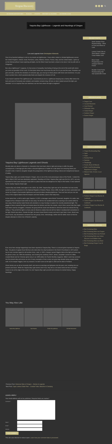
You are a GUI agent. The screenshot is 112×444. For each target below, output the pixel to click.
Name (7, 422)
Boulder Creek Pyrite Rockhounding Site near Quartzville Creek (99, 71)
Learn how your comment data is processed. (44, 437)
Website (7, 429)
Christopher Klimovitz (51, 53)
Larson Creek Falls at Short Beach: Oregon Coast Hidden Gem (98, 53)
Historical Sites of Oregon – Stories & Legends (30, 384)
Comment (8, 401)
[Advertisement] (43, 44)
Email (7, 425)
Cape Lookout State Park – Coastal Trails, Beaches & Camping (33, 386)
